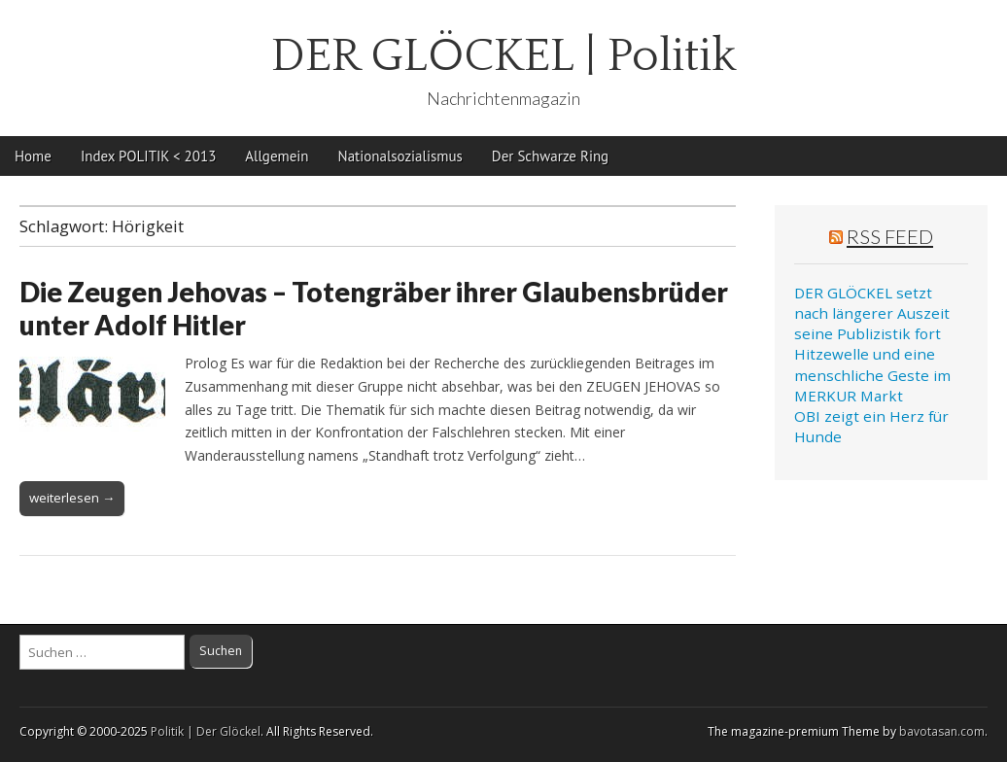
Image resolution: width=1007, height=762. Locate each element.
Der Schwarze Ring (550, 156)
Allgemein (276, 156)
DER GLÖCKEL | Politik (504, 56)
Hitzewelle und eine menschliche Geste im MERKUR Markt (872, 374)
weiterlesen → (72, 497)
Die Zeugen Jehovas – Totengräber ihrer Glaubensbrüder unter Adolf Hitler (373, 308)
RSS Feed (890, 236)
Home (33, 156)
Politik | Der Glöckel (205, 731)
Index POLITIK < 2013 (148, 156)
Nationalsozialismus (400, 156)
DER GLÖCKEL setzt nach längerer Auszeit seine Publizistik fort (872, 313)
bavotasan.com (942, 731)
